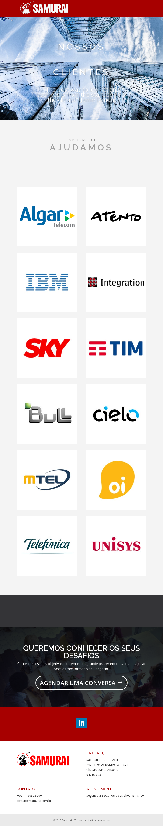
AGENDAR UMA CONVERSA (77, 683)
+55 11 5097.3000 (29, 795)
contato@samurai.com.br (33, 801)
